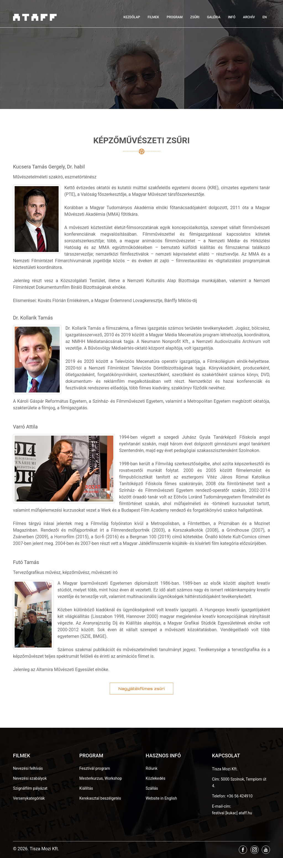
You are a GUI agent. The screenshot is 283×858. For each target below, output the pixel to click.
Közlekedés (155, 778)
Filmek (153, 17)
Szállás (152, 788)
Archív (249, 17)
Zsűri (194, 17)
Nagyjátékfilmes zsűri (141, 688)
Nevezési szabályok (30, 778)
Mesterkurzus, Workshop (100, 778)
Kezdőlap (132, 17)
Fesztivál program (94, 768)
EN (265, 17)
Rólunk (152, 768)
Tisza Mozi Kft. (225, 769)
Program (175, 17)
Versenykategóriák (29, 798)
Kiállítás (86, 788)
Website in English (161, 798)
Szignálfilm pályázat (30, 788)
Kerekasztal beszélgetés (100, 798)
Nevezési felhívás (28, 768)
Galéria (213, 17)
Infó (231, 17)
